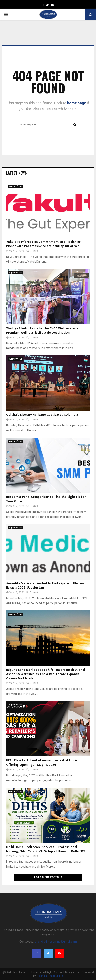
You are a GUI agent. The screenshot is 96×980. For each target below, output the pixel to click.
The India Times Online (49, 975)
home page (76, 103)
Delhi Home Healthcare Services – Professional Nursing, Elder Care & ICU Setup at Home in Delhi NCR (45, 849)
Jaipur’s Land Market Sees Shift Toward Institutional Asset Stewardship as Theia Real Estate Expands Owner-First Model (45, 674)
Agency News (15, 186)
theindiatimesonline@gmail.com (56, 941)
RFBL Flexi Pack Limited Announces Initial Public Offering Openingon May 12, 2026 (42, 763)
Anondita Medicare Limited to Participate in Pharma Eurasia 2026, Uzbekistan (45, 586)
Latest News (16, 173)
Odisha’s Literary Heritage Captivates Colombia (42, 415)
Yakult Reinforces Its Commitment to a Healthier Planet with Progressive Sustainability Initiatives (43, 244)
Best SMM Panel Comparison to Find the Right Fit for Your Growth (46, 499)
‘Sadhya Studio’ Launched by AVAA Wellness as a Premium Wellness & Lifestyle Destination (42, 330)
